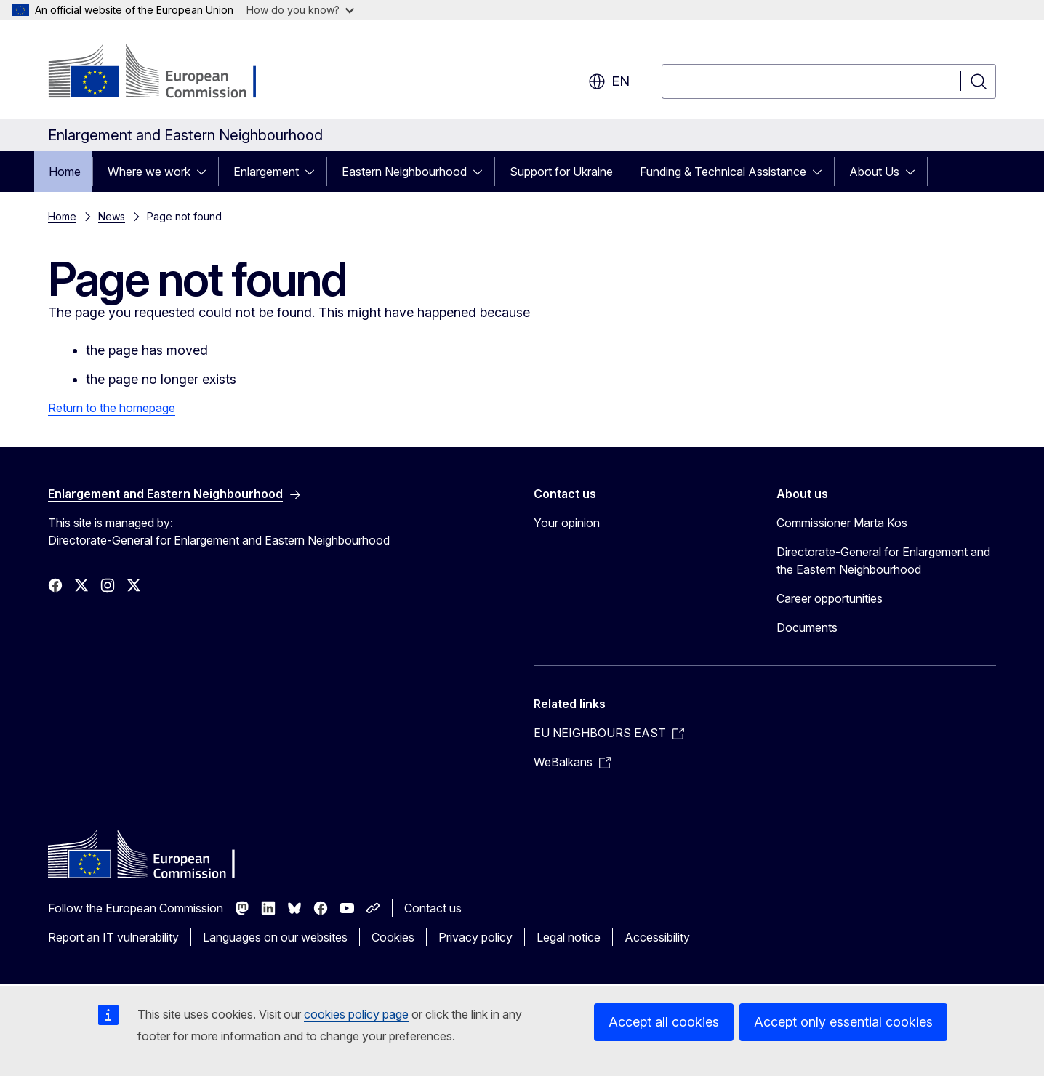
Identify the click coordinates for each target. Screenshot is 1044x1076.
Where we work (149, 171)
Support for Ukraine (561, 171)
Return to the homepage (111, 408)
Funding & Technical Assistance (723, 171)
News (111, 216)
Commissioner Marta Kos (841, 522)
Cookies (393, 937)
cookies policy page (356, 1014)
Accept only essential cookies (843, 1021)
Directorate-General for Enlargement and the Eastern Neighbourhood (883, 561)
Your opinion (567, 522)
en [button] (609, 81)
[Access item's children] (205, 171)
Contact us (433, 908)
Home (65, 171)
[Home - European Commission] (165, 73)
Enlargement (266, 171)
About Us (874, 171)
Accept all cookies (664, 1021)
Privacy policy (475, 937)
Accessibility (657, 937)
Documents (807, 627)
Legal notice (569, 937)
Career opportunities (829, 598)
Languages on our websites (275, 937)
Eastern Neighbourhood (404, 171)
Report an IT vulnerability (113, 937)
